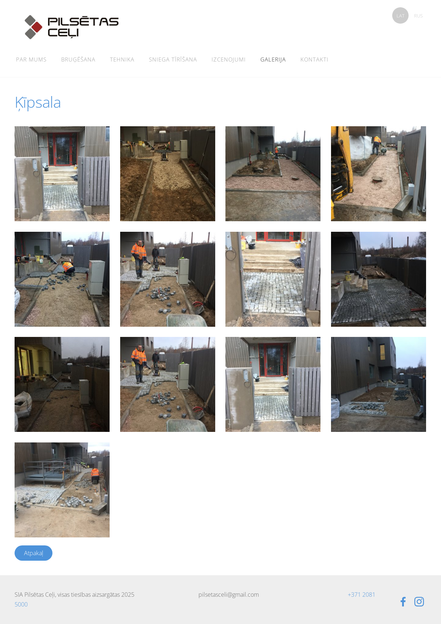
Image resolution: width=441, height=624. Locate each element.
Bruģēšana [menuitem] (78, 59)
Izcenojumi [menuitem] (229, 59)
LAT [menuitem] (401, 15)
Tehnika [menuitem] (122, 59)
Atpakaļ (33, 553)
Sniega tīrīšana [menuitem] (173, 59)
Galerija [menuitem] (273, 59)
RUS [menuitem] (418, 15)
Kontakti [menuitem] (314, 59)
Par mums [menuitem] (31, 59)
